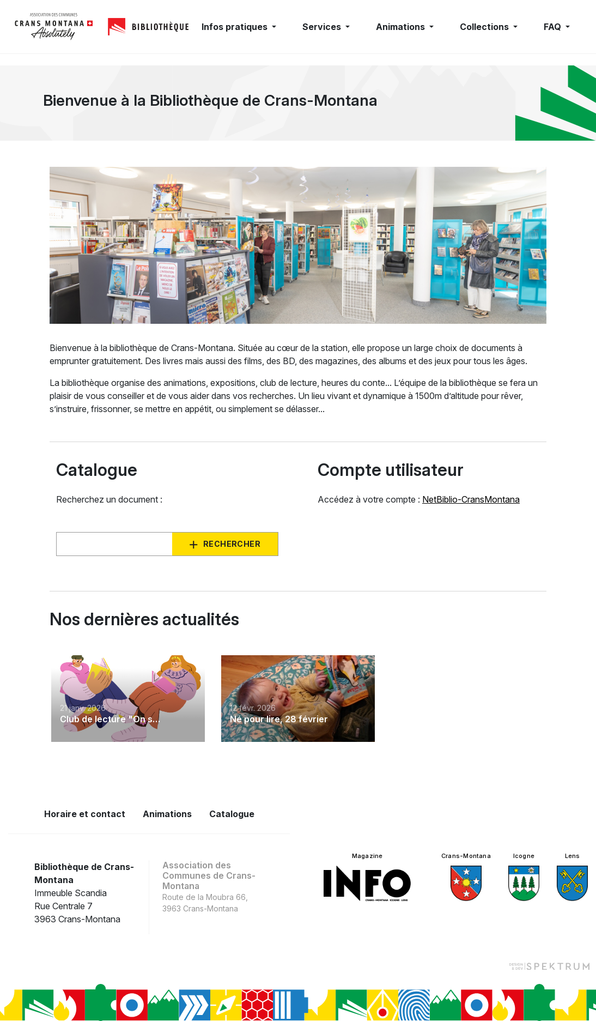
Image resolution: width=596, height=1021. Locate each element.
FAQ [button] (553, 26)
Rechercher (231, 543)
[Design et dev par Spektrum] (549, 965)
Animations (167, 813)
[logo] (54, 26)
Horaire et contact (84, 813)
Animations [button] (401, 26)
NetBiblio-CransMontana (471, 499)
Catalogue (231, 813)
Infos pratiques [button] (236, 26)
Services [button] (322, 26)
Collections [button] (485, 26)
